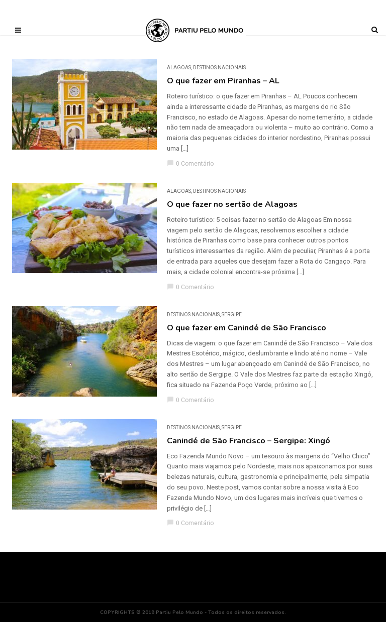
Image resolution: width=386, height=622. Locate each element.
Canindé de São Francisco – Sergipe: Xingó (248, 441)
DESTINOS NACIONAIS (219, 67)
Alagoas (179, 67)
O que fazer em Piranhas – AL (223, 81)
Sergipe (232, 314)
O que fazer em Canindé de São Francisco (246, 328)
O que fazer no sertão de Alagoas (232, 204)
